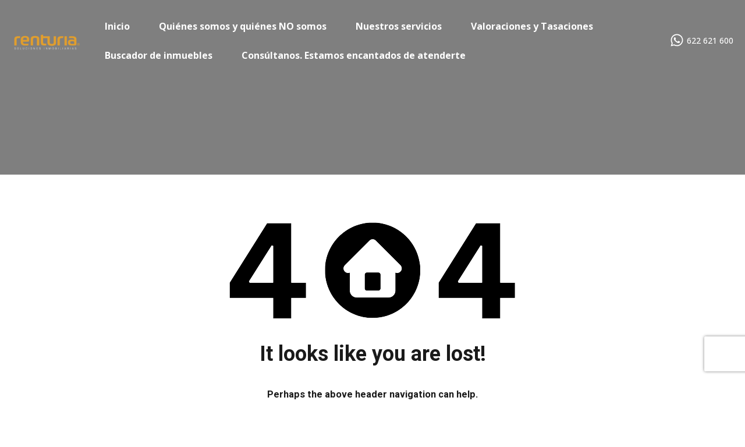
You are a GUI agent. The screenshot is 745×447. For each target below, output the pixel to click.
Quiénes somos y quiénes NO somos (243, 26)
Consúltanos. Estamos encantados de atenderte (354, 55)
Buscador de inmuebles (158, 55)
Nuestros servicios (399, 26)
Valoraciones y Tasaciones (532, 26)
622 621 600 (710, 41)
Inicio (117, 26)
